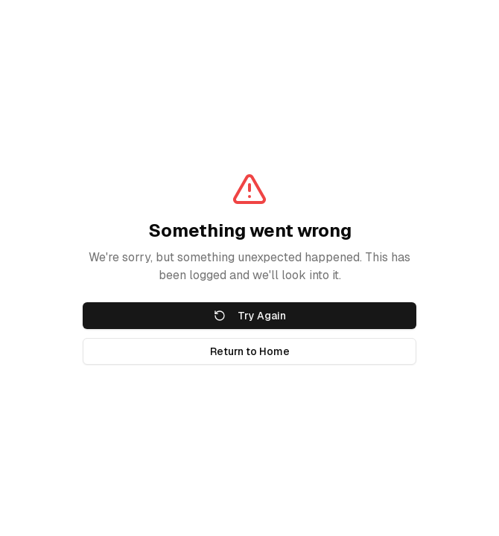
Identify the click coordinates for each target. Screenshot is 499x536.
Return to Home (250, 351)
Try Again (250, 315)
